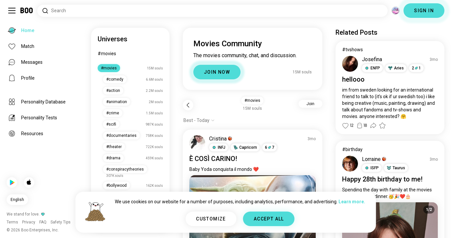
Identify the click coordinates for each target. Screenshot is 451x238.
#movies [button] (252, 100)
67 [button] (269, 147)
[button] (218, 147)
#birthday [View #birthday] (352, 149)
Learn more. (351, 201)
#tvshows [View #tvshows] (352, 49)
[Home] (26, 10)
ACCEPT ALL (269, 218)
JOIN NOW (217, 72)
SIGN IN (424, 10)
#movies (107, 53)
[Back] (188, 105)
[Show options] (199, 120)
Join (310, 103)
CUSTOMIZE (211, 218)
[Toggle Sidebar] (11, 10)
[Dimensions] (396, 11)
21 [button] (416, 68)
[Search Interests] (212, 11)
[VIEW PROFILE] (197, 143)
